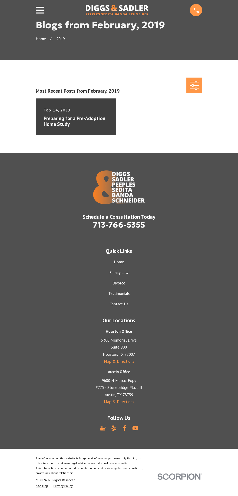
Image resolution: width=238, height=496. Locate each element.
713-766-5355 (119, 225)
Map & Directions (119, 361)
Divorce (118, 283)
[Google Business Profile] (103, 428)
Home (119, 261)
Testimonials (119, 293)
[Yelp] (113, 428)
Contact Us (119, 304)
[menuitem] (42, 486)
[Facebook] (124, 428)
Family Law (119, 272)
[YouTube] (135, 428)
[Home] (117, 10)
